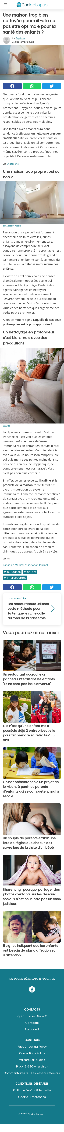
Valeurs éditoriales (32, 1060)
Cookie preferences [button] (32, 1097)
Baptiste (20, 38)
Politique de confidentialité (32, 1090)
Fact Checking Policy (32, 1047)
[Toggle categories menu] (5, 4)
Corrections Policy (32, 1053)
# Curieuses (12, 572)
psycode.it (32, 1029)
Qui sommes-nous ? (32, 1016)
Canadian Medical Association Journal (25, 565)
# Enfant (30, 572)
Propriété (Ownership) (32, 1066)
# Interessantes (15, 578)
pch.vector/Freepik (12, 225)
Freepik (6, 425)
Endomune (13, 163)
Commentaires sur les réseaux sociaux (32, 1073)
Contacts (32, 1023)
